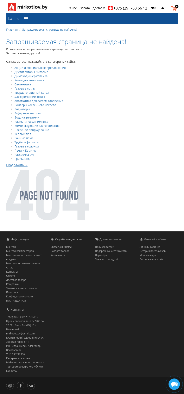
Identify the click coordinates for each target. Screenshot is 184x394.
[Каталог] (27, 18)
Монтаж (11, 247)
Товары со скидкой (106, 259)
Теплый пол (22, 134)
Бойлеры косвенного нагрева (35, 105)
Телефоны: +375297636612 (22, 317)
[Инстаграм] (11, 385)
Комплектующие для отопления (36, 126)
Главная (12, 29)
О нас (73, 8)
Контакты (12, 271)
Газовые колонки (26, 146)
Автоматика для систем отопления (38, 101)
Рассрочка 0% (24, 155)
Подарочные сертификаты (111, 251)
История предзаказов (153, 251)
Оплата (85, 8)
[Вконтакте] (32, 385)
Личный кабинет (150, 247)
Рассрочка (12, 284)
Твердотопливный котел (31, 93)
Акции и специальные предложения (40, 68)
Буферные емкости (27, 113)
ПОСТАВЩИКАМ (16, 300)
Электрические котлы (29, 97)
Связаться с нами (61, 247)
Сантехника (22, 84)
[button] (175, 8)
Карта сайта (58, 255)
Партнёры (101, 255)
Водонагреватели (26, 117)
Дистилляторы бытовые (31, 72)
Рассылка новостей (151, 259)
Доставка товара (16, 280)
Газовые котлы (25, 88)
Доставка (99, 8)
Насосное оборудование (31, 130)
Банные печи (23, 138)
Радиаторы (22, 109)
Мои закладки (148, 255)
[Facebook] (21, 385)
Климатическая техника (31, 121)
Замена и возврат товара (21, 288)
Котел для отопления (29, 80)
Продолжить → (16, 165)
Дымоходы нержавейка (30, 76)
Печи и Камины (25, 150)
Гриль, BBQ (22, 159)
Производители (104, 247)
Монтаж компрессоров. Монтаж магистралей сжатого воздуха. (24, 255)
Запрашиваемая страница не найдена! (49, 29)
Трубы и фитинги (26, 142)
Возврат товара (60, 251)
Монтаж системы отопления (23, 263)
